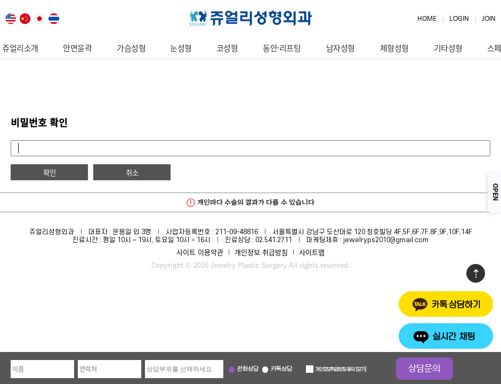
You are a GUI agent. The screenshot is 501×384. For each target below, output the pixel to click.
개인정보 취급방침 (261, 252)
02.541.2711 (273, 240)
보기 (361, 369)
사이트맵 (312, 252)
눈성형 (181, 48)
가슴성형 (131, 48)
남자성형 (340, 48)
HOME (427, 18)
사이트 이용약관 (199, 252)
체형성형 (394, 48)
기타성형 (448, 48)
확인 (49, 172)
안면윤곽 (77, 48)
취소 (132, 172)
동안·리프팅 (282, 48)
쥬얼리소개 (20, 48)
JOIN (489, 18)
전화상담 (247, 369)
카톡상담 (281, 369)
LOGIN (459, 18)
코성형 (227, 48)
